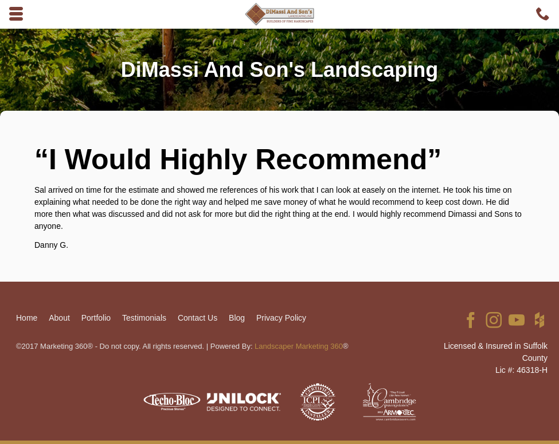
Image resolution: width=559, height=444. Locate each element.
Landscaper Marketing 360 (299, 346)
